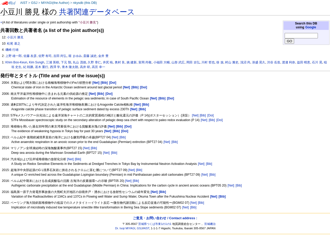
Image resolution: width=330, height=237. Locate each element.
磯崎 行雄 (12, 50)
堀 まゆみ (74, 56)
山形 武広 (178, 62)
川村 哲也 (207, 62)
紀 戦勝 (28, 67)
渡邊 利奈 (288, 62)
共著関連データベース (97, 12)
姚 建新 (132, 62)
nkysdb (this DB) (85, 3)
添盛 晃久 (258, 62)
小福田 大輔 (161, 62)
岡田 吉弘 (193, 62)
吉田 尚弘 (60, 56)
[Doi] (210, 115)
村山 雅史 (231, 62)
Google (310, 27)
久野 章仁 (94, 62)
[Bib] (203, 115)
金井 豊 (103, 56)
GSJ (34, 3)
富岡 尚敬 (145, 62)
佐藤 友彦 (30, 56)
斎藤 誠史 (89, 56)
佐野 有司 (45, 56)
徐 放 (219, 62)
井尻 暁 (108, 62)
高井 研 (85, 67)
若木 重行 (41, 67)
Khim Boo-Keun (16, 62)
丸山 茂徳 (79, 62)
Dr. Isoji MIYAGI (125, 228)
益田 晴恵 (303, 62)
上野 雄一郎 (13, 56)
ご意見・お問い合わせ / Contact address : (165, 218)
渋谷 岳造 (273, 62)
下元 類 (66, 62)
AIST (23, 3)
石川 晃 (317, 62)
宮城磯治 (210, 223)
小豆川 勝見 (15, 37)
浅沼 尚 (245, 62)
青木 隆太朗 (70, 67)
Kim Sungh (36, 62)
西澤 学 (55, 67)
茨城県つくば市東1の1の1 (154, 223)
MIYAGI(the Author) (55, 3)
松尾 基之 (13, 43)
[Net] (195, 115)
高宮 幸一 (98, 67)
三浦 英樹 (52, 62)
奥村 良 (120, 62)
